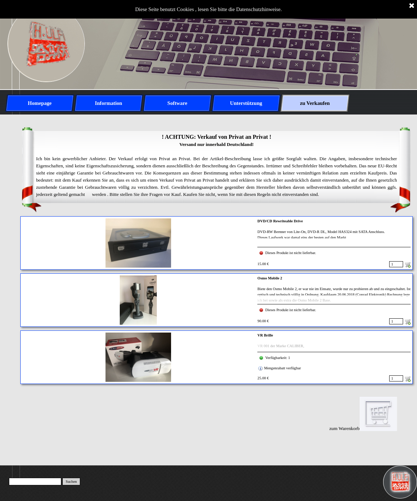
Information (108, 103)
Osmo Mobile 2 (269, 278)
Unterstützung (246, 103)
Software (177, 103)
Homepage (40, 103)
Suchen (71, 482)
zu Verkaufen (315, 103)
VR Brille (265, 335)
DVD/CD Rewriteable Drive (280, 221)
